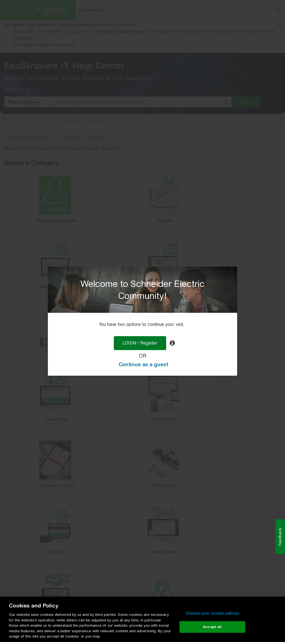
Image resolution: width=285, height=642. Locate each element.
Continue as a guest (143, 364)
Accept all (212, 627)
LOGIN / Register (140, 343)
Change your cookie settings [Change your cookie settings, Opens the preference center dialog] (212, 613)
